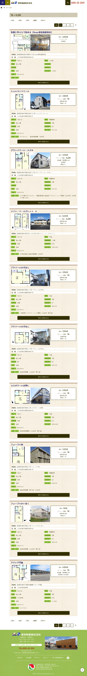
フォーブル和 (17, 444)
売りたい (37, 658)
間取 (27, 20)
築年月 (42, 20)
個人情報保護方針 (57, 658)
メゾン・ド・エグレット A (24, 211)
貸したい (46, 658)
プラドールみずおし (20, 267)
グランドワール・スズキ (22, 150)
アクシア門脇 (17, 562)
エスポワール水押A (20, 385)
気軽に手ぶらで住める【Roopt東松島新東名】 (32, 32)
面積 (20, 20)
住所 (35, 20)
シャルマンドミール (20, 91)
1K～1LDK (16, 15)
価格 (12, 20)
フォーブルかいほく (20, 503)
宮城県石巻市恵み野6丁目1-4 (30, 653)
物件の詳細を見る (43, 83)
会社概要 (28, 658)
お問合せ (19, 658)
